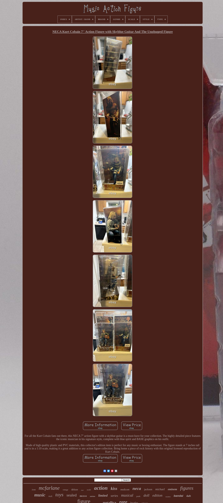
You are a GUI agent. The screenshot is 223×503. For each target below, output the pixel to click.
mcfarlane (49, 488)
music (39, 494)
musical (127, 495)
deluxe (74, 489)
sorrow (92, 496)
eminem (172, 489)
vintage (65, 490)
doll (146, 495)
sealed (72, 495)
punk (138, 496)
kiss (114, 488)
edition (157, 495)
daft (188, 495)
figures (186, 488)
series (114, 495)
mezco (83, 496)
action (101, 488)
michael (160, 489)
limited (103, 495)
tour (82, 490)
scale (89, 490)
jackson (148, 489)
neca (136, 488)
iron (34, 489)
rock (50, 496)
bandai (178, 495)
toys (59, 494)
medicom (124, 489)
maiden (167, 497)
